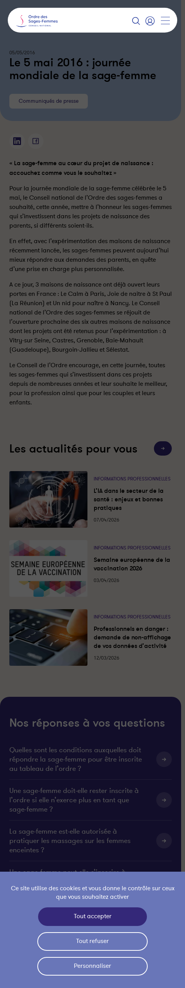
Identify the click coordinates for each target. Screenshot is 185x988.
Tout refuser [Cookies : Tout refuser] (92, 941)
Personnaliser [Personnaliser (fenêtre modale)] (92, 966)
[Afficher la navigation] (165, 20)
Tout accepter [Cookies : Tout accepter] (93, 916)
